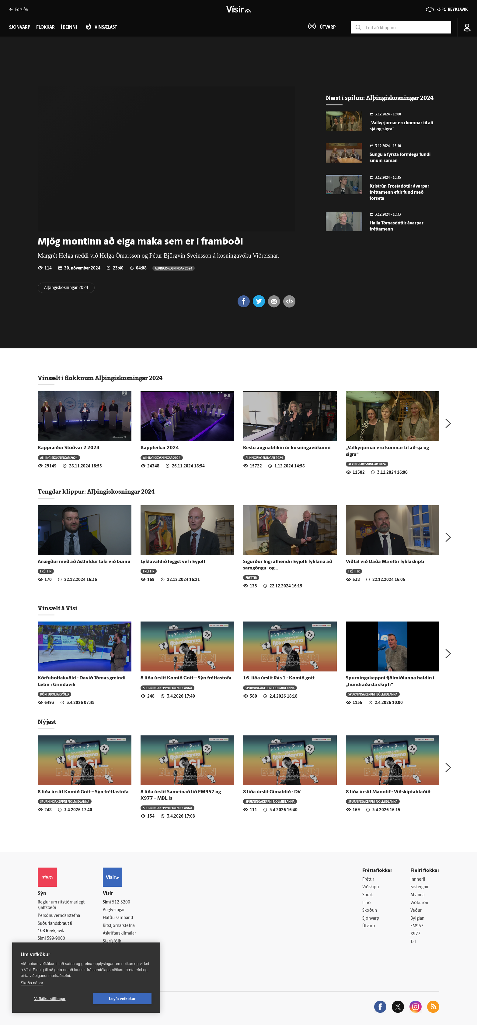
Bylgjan (417, 918)
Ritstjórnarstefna (119, 926)
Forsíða (18, 9)
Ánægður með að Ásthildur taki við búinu (84, 561)
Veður (416, 910)
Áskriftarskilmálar (119, 933)
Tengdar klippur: (62, 491)
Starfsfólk (112, 941)
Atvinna (417, 895)
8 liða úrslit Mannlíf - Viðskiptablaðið (388, 792)
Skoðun (369, 910)
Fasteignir (419, 887)
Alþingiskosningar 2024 (173, 268)
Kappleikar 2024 (160, 448)
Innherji (417, 879)
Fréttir (45, 571)
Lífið (366, 903)
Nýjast (47, 721)
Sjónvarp (370, 918)
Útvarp (368, 926)
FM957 (416, 926)
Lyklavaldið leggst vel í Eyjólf (173, 561)
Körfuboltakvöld (54, 694)
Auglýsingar (114, 910)
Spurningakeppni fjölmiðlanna (167, 687)
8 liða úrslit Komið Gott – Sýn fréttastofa (186, 678)
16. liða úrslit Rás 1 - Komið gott (279, 678)
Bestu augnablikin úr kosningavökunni (287, 448)
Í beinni (69, 27)
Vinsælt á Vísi (57, 608)
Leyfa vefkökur (122, 999)
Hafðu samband (118, 918)
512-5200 (121, 902)
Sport (367, 895)
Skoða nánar (32, 983)
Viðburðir (419, 903)
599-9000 (56, 938)
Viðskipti (370, 887)
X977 (415, 934)
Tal (413, 942)
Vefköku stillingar (50, 999)
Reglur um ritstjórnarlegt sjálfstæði (61, 905)
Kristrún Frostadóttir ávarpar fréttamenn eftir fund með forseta (399, 192)
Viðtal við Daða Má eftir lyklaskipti (385, 561)
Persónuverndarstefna (59, 916)
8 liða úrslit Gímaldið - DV (272, 792)
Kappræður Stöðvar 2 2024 (68, 448)
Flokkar (45, 27)
